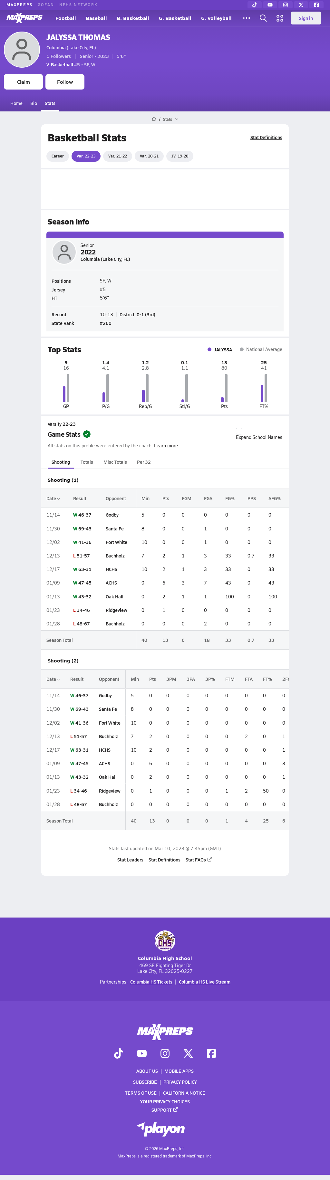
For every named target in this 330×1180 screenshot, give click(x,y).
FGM (186, 498)
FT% (267, 679)
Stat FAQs (199, 859)
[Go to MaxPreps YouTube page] (142, 1054)
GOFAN (46, 4)
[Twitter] (301, 4)
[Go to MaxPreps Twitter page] (188, 1054)
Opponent (116, 498)
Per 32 (144, 462)
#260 (106, 323)
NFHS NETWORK (78, 4)
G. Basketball (175, 18)
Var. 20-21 (149, 155)
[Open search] (263, 18)
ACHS (111, 582)
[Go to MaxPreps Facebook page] (211, 1054)
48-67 (83, 623)
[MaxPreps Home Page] (153, 119)
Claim (23, 81)
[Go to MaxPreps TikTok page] (118, 1054)
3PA (191, 679)
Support (165, 1110)
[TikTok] (255, 4)
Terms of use (141, 1093)
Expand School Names (259, 434)
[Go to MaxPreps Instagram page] (165, 1054)
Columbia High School (165, 946)
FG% (230, 498)
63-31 (85, 569)
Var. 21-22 (117, 155)
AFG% (274, 498)
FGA (208, 498)
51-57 (83, 555)
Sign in (306, 18)
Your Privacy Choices (165, 1101)
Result (79, 498)
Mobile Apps (179, 1071)
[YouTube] (270, 4)
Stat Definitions (266, 137)
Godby (112, 514)
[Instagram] (285, 4)
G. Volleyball (216, 18)
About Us (147, 1071)
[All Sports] (246, 18)
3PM (171, 679)
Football (65, 18)
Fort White (116, 542)
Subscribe (145, 1082)
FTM (230, 679)
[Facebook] (316, 4)
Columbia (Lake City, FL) (71, 47)
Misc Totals (115, 462)
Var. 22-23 (86, 155)
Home (16, 103)
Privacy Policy (180, 1082)
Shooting (61, 462)
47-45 (85, 582)
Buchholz (115, 555)
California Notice (184, 1093)
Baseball (96, 18)
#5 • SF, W (70, 64)
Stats (50, 103)
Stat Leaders (130, 859)
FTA (249, 679)
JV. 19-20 (179, 155)
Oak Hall (114, 596)
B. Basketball (133, 18)
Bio (33, 103)
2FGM (288, 679)
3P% (210, 679)
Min (145, 498)
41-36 (85, 542)
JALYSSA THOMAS (78, 37)
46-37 (85, 514)
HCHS (111, 569)
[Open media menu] (280, 18)
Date (53, 498)
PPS (252, 498)
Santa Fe (115, 528)
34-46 (83, 610)
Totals (87, 462)
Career (58, 155)
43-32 (85, 596)
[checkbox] (239, 431)
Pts (165, 498)
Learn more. (166, 445)
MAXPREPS (19, 4)
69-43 (85, 528)
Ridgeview (116, 610)
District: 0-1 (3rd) (137, 314)
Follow (65, 81)
